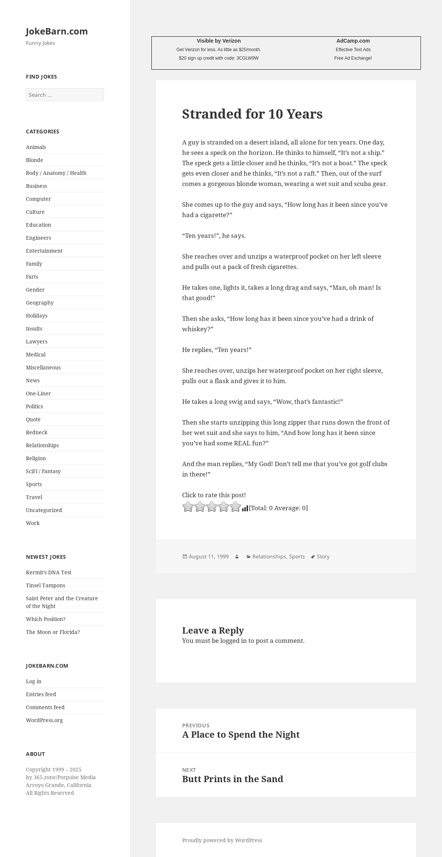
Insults (34, 328)
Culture (35, 211)
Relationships (42, 445)
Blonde (34, 159)
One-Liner (38, 393)
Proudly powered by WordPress (222, 840)
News (33, 380)
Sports (34, 484)
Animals (36, 146)
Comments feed (45, 707)
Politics (34, 406)
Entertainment (44, 250)
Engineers (38, 237)
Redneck (36, 432)
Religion (36, 458)
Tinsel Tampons (45, 585)
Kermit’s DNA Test (48, 572)
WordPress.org (44, 720)
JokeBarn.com (57, 31)
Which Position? (46, 618)
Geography (40, 302)
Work (33, 523)
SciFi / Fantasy (43, 471)
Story (323, 556)
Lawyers (36, 341)
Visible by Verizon (219, 41)
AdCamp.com (353, 41)
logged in (233, 640)
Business (36, 185)
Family (34, 263)
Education (38, 224)
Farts (32, 276)
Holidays (36, 315)
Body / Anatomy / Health (56, 172)
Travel (34, 497)
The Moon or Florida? (53, 631)
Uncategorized (44, 510)
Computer (38, 198)
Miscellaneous (43, 367)
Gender (35, 289)
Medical (36, 354)
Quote (33, 419)
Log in (33, 681)
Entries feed (41, 694)
